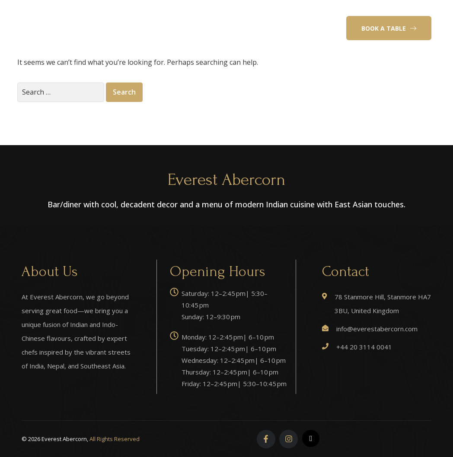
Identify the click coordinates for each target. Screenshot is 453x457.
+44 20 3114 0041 (364, 347)
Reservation (258, 16)
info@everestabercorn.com (377, 328)
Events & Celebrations (165, 40)
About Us (175, 16)
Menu (211, 16)
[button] (388, 28)
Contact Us (230, 40)
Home (138, 16)
